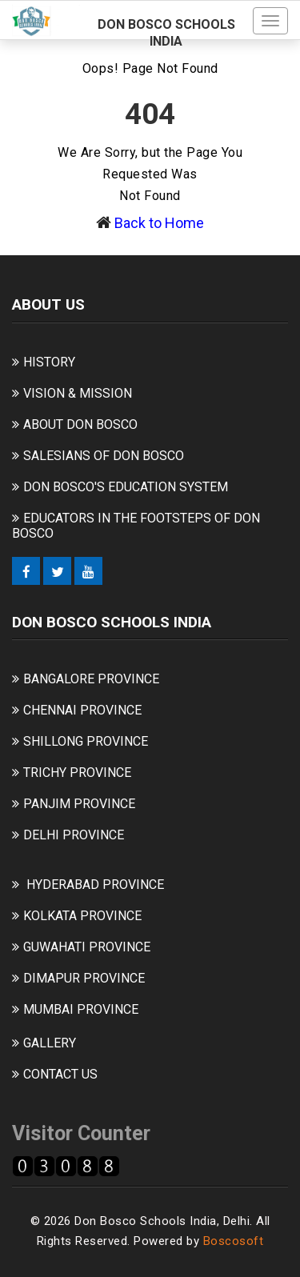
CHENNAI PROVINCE (82, 710)
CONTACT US (60, 1074)
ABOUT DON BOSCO (80, 424)
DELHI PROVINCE (73, 835)
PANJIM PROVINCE (79, 803)
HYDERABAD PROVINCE (95, 884)
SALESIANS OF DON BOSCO (103, 455)
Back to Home (159, 222)
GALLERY (49, 1043)
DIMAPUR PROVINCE (84, 978)
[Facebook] (26, 571)
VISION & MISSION (77, 393)
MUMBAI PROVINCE (80, 1009)
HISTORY (49, 362)
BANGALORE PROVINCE (91, 679)
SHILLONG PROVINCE (85, 741)
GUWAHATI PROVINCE (86, 947)
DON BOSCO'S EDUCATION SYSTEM (125, 486)
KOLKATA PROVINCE (82, 915)
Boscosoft (233, 1241)
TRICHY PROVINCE (77, 772)
